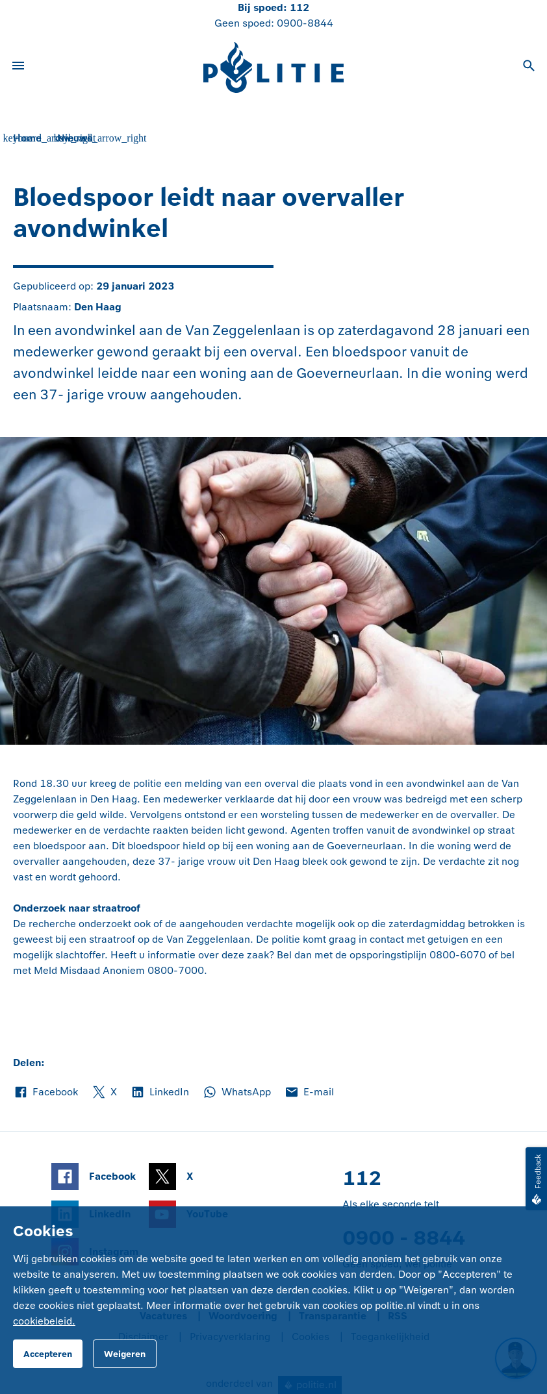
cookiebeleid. (44, 1321)
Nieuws (74, 138)
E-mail (309, 1092)
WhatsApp (236, 1092)
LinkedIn (159, 1092)
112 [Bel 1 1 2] (299, 7)
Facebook (45, 1092)
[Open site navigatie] (18, 67)
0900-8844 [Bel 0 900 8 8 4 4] (305, 23)
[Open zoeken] (529, 67)
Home (27, 138)
